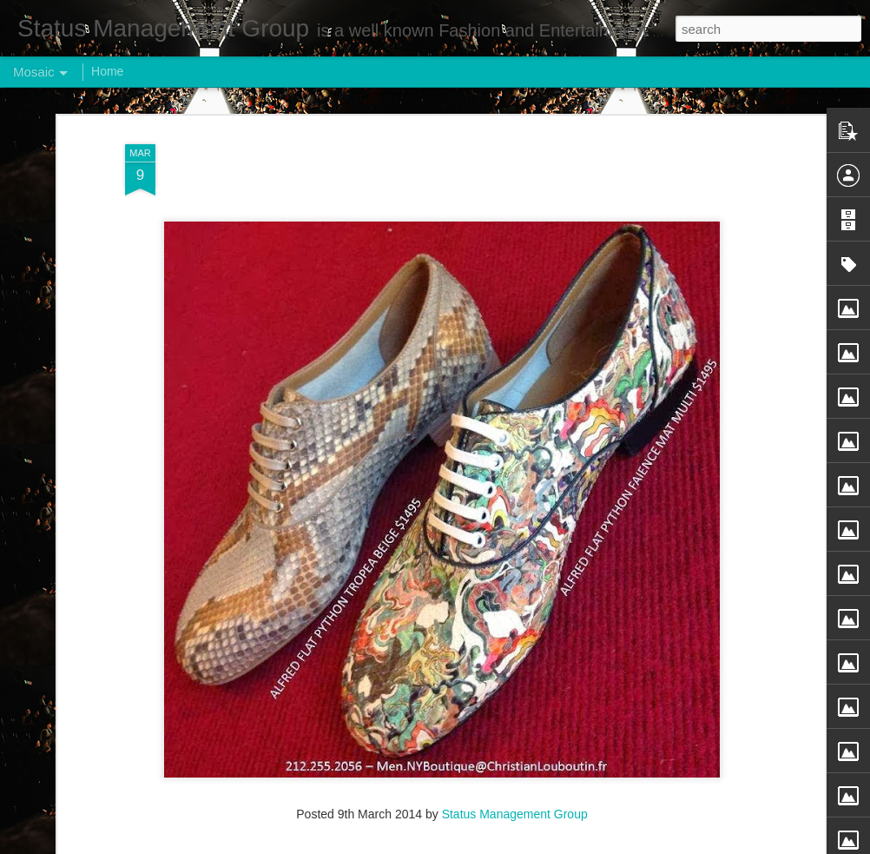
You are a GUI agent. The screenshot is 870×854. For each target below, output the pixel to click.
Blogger (489, 844)
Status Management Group (515, 774)
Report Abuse (540, 844)
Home (107, 71)
